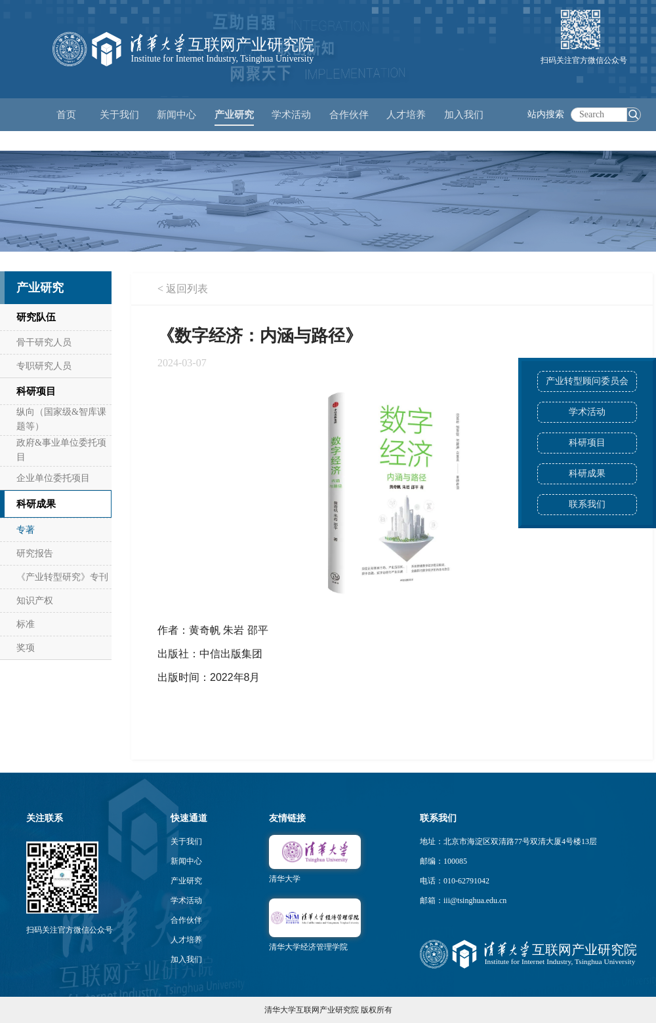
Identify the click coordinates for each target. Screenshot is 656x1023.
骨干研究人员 (44, 342)
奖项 (25, 648)
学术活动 (291, 114)
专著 (25, 530)
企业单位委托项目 (53, 478)
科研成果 (587, 473)
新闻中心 (186, 861)
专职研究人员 (44, 366)
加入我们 (186, 959)
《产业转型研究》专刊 (62, 577)
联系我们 (587, 504)
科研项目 (587, 443)
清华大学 (284, 878)
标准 (25, 624)
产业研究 (186, 880)
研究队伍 (36, 317)
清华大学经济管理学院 (308, 947)
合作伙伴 (186, 920)
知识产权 (34, 601)
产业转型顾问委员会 (587, 381)
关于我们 (186, 841)
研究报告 (34, 553)
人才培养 (186, 939)
